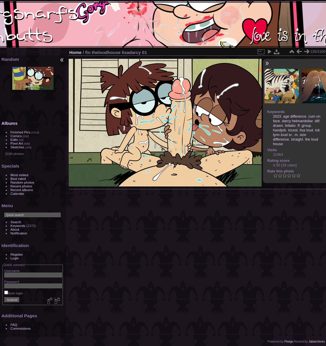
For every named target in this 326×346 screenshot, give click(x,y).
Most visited (19, 175)
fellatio (290, 125)
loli (317, 130)
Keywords (18, 226)
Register (17, 254)
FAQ (14, 324)
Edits (14, 139)
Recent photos (21, 186)
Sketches (17, 147)
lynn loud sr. (283, 135)
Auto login (13, 293)
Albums (9, 123)
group (306, 125)
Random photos (22, 182)
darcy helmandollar (297, 121)
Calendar (17, 193)
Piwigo (288, 341)
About (15, 229)
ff (299, 125)
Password (11, 281)
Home (75, 52)
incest (292, 130)
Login (15, 258)
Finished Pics (21, 132)
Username (12, 271)
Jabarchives (317, 341)
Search (16, 222)
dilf (317, 121)
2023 (277, 116)
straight (297, 139)
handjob (279, 130)
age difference (294, 116)
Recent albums (22, 190)
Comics (16, 136)
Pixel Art (17, 143)
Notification (19, 233)
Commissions (21, 328)
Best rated (18, 178)
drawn (278, 125)
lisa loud (306, 130)
